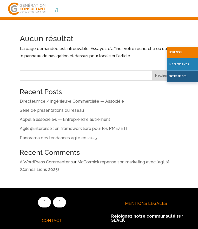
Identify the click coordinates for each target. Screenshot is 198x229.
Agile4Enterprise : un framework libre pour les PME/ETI (73, 128)
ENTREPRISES (178, 76)
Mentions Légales (146, 203)
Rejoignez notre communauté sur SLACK (147, 218)
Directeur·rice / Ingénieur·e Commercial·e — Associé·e (72, 101)
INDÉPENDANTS (179, 64)
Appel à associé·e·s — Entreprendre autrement (65, 119)
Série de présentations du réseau (52, 110)
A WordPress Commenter (45, 161)
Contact (52, 220)
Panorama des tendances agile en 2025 (58, 137)
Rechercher (165, 75)
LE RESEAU (175, 52)
